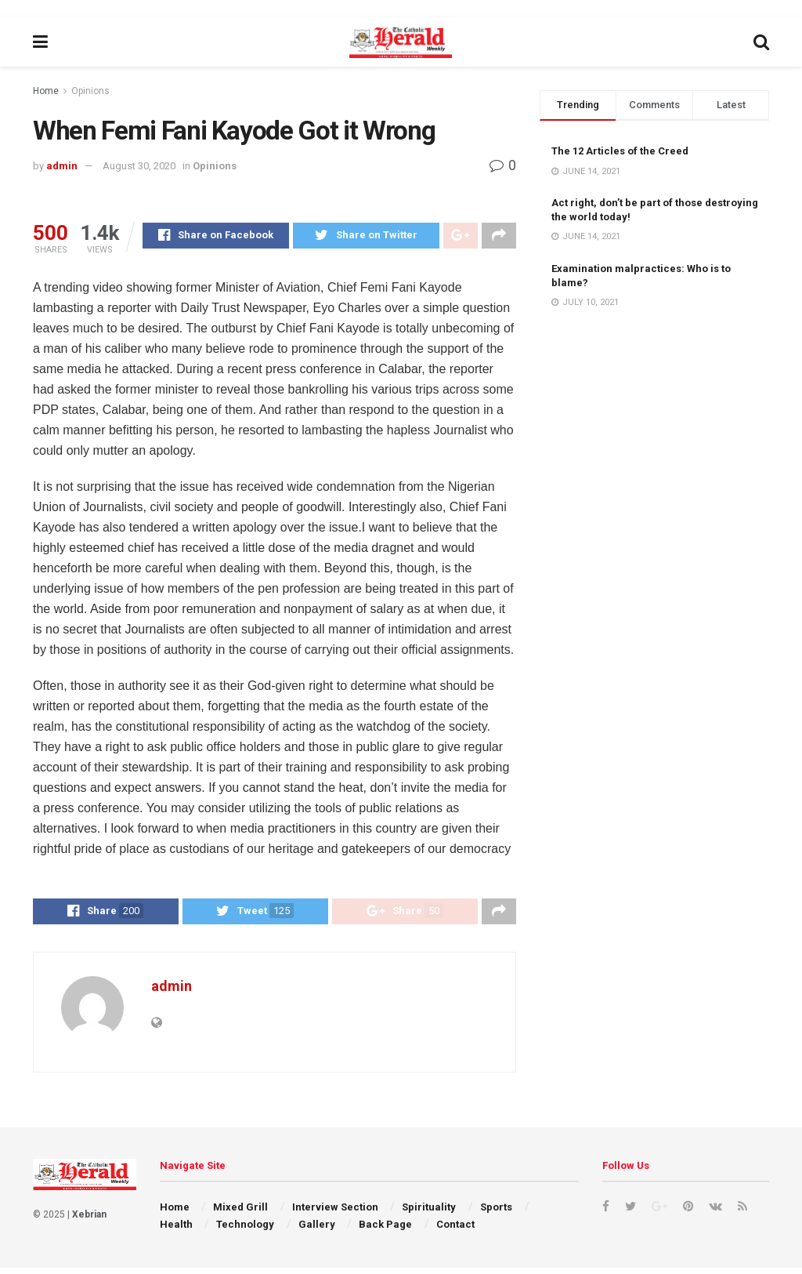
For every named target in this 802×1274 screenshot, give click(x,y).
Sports (496, 1213)
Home (46, 90)
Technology (245, 1230)
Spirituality (429, 1213)
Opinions (90, 90)
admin (62, 166)
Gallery (316, 1230)
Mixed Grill (240, 1213)
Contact (455, 1230)
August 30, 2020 (139, 166)
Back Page (385, 1230)
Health (176, 1230)
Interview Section (335, 1213)
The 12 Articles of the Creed (619, 151)
